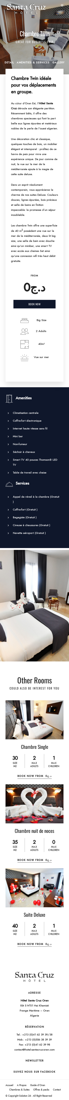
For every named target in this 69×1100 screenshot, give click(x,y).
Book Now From (34, 776)
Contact (57, 1090)
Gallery (58, 63)
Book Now (35, 304)
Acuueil (9, 1085)
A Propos (21, 1085)
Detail (9, 63)
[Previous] (11, 606)
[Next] (58, 606)
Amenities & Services (33, 63)
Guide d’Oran (37, 1085)
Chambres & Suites (19, 1090)
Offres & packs (41, 1090)
